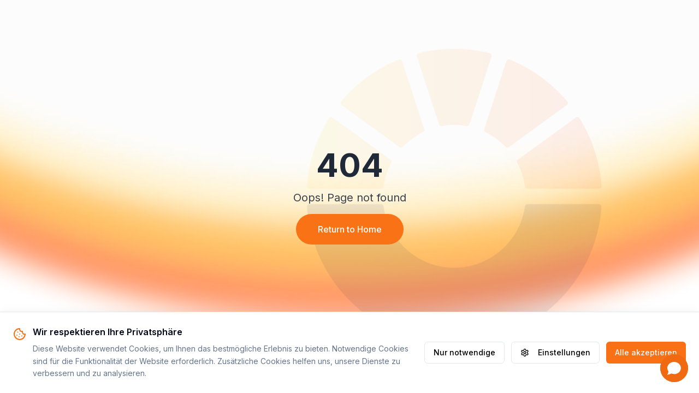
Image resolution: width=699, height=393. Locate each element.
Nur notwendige (464, 352)
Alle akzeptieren (646, 352)
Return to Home (350, 229)
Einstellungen (555, 352)
